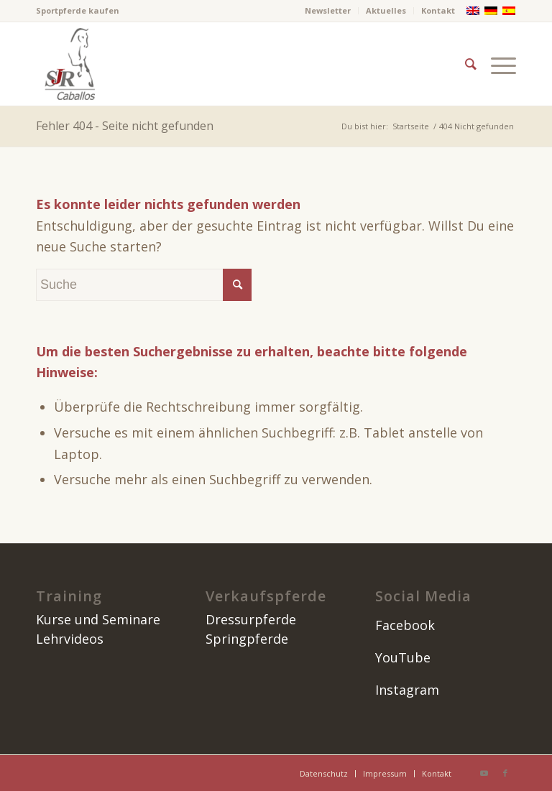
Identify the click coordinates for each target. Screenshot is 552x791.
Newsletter (328, 10)
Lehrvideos (70, 638)
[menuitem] (328, 10)
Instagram (407, 689)
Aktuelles (386, 10)
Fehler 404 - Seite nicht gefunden (124, 126)
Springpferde (247, 638)
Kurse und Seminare (98, 619)
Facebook (405, 625)
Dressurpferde (251, 619)
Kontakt (438, 10)
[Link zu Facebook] (505, 773)
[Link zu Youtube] (483, 773)
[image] (68, 64)
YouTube (403, 657)
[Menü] (500, 64)
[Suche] (471, 64)
